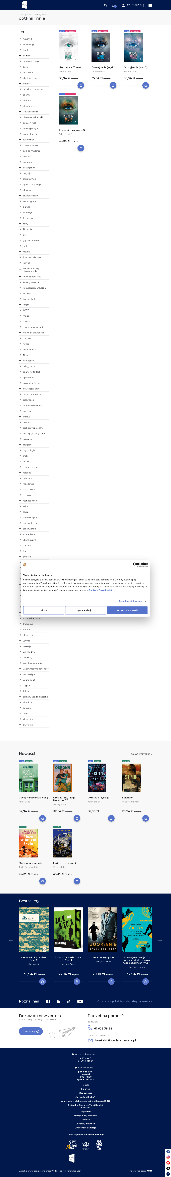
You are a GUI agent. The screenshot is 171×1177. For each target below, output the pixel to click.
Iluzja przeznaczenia (65, 863)
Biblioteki (85, 1089)
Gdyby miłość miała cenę (33, 797)
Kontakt (85, 1107)
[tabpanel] (34, 944)
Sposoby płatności (85, 1123)
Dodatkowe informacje (130, 601)
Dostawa (85, 1119)
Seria (62, 31)
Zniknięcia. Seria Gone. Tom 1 (68, 959)
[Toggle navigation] (105, 5)
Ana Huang (24, 801)
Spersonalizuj (85, 610)
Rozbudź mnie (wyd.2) (72, 130)
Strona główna (25, 15)
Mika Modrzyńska (130, 801)
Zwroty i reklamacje (85, 1127)
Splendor (127, 797)
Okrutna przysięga (98, 797)
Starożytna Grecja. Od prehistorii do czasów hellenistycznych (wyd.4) (137, 960)
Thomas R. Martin (137, 967)
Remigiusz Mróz (103, 961)
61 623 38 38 (100, 1028)
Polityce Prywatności (100, 590)
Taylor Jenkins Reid (28, 867)
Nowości (29, 761)
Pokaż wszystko (140, 754)
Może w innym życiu (30, 863)
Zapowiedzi (85, 1093)
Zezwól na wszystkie (127, 610)
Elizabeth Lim (60, 867)
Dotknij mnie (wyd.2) (103, 67)
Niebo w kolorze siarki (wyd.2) (34, 959)
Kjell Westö (34, 964)
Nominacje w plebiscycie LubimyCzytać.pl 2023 (85, 1101)
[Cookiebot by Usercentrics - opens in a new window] (135, 565)
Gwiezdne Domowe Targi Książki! (85, 1105)
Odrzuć (43, 610)
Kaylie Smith (94, 801)
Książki (85, 1085)
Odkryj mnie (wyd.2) (135, 67)
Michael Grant (68, 964)
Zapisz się (31, 1031)
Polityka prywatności (85, 1115)
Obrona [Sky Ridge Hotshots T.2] (64, 799)
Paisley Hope (59, 804)
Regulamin (85, 1111)
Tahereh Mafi (65, 71)
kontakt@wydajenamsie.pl (112, 1040)
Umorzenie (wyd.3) (103, 957)
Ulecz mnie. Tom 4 (70, 67)
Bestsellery (70, 31)
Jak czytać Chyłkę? (86, 1097)
